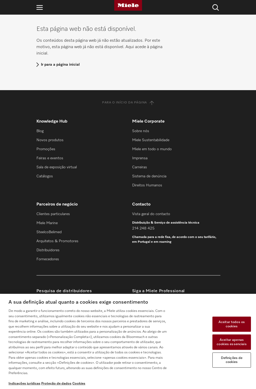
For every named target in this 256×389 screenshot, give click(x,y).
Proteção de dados (56, 383)
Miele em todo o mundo (152, 149)
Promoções (45, 149)
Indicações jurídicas (24, 383)
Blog (40, 131)
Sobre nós (140, 131)
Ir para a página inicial (60, 64)
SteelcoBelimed (49, 232)
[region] (128, 341)
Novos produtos (50, 140)
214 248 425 (143, 228)
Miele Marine (47, 223)
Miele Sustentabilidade (150, 140)
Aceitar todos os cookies (232, 324)
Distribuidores (48, 250)
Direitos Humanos (147, 185)
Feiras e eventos (49, 158)
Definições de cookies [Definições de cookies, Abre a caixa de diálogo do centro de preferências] (232, 360)
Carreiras (139, 167)
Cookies (78, 383)
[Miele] (128, 5)
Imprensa (140, 158)
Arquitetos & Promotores (57, 241)
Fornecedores (47, 259)
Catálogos (44, 176)
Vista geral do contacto (151, 214)
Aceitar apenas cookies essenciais (231, 342)
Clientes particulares (53, 214)
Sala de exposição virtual (56, 167)
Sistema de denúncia (149, 176)
